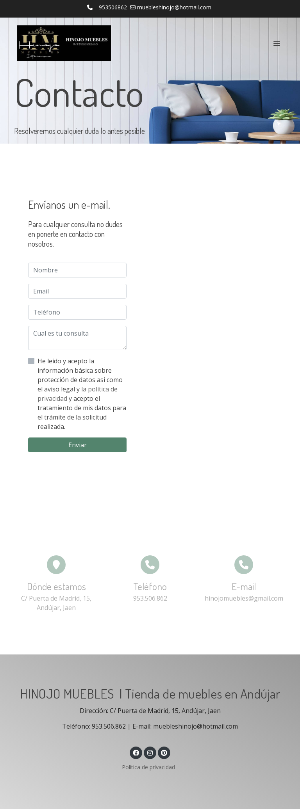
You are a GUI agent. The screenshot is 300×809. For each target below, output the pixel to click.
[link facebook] (136, 752)
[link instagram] (150, 752)
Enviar (77, 445)
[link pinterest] (164, 752)
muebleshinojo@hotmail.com (174, 7)
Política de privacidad (148, 767)
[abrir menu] (276, 43)
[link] (64, 43)
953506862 (113, 7)
